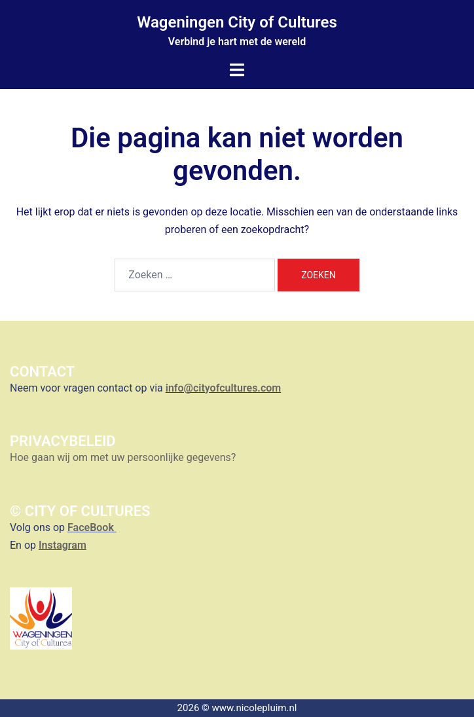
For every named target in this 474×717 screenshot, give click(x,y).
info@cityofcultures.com (223, 388)
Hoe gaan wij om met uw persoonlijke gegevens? (124, 457)
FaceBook (92, 527)
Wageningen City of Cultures (237, 22)
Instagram (62, 545)
